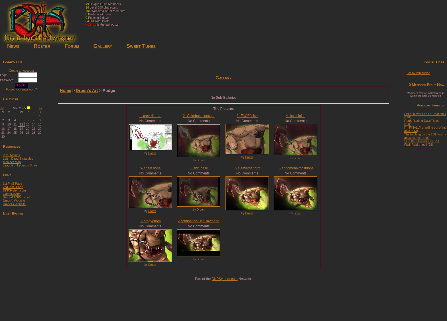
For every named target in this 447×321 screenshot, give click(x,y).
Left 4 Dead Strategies (18, 158)
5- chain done (150, 168)
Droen (152, 153)
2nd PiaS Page (13, 187)
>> (40, 108)
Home (65, 90)
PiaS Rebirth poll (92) (418, 144)
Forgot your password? (21, 89)
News (13, 46)
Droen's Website (14, 200)
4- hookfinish (295, 116)
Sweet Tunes (141, 46)
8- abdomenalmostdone (296, 168)
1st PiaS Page (12, 183)
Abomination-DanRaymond (198, 221)
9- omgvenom (150, 221)
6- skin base (199, 168)
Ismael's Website (14, 204)
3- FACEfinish (247, 116)
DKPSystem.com (14, 190)
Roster (42, 46)
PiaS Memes (11, 155)
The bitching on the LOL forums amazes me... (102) (425, 136)
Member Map (12, 162)
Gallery (102, 46)
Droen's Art (87, 90)
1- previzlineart (150, 116)
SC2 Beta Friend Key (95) (421, 141)
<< (2, 108)
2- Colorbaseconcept (199, 116)
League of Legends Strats (20, 165)
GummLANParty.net (16, 197)
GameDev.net (12, 194)
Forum (71, 46)
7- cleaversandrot (247, 168)
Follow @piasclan (418, 73)
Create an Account (21, 70)
